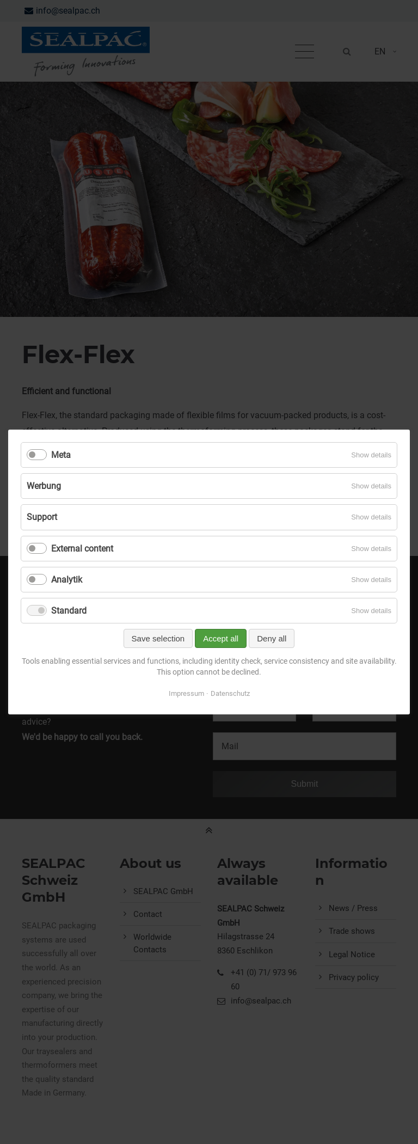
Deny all (271, 638)
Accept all (220, 638)
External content (82, 548)
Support (42, 517)
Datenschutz (230, 693)
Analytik (66, 579)
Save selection (158, 638)
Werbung (44, 486)
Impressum (186, 693)
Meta (61, 455)
